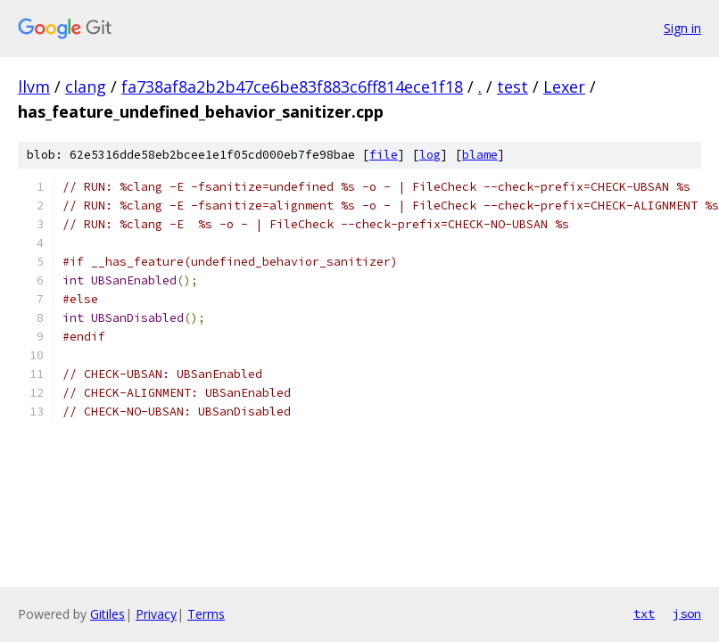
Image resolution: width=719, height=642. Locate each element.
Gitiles (107, 613)
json (687, 613)
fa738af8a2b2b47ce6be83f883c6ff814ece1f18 (292, 86)
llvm (34, 86)
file (383, 154)
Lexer (564, 86)
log (430, 154)
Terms (206, 613)
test (512, 86)
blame (480, 154)
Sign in (682, 28)
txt (644, 613)
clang (85, 86)
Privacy (156, 613)
